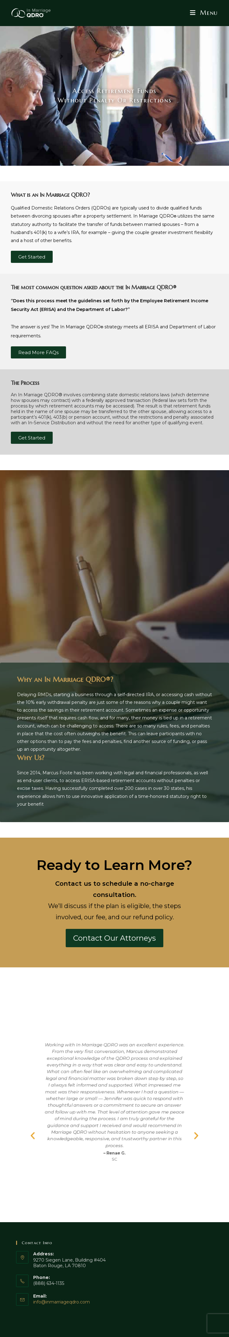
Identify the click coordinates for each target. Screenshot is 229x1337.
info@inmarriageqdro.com (61, 1302)
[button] (16, 1145)
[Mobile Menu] (204, 13)
